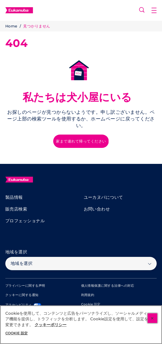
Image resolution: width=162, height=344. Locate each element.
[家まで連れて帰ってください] (81, 141)
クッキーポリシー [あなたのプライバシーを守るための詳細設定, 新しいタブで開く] (51, 324)
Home (11, 26)
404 (16, 43)
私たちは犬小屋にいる (77, 97)
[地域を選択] (81, 263)
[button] (156, 10)
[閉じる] (152, 318)
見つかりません (36, 26)
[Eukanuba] (19, 180)
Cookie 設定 (91, 304)
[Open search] (142, 10)
